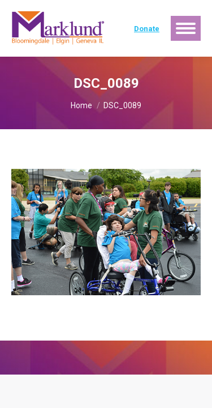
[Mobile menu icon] (186, 28)
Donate (146, 28)
